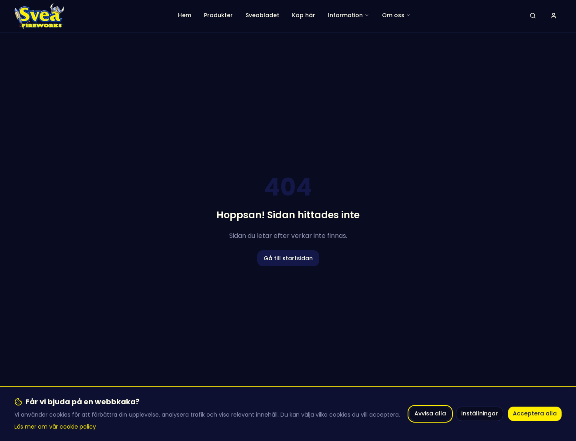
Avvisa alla (430, 413)
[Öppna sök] (533, 16)
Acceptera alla (535, 413)
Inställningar (479, 413)
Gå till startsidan (288, 258)
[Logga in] (554, 16)
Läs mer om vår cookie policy (55, 427)
